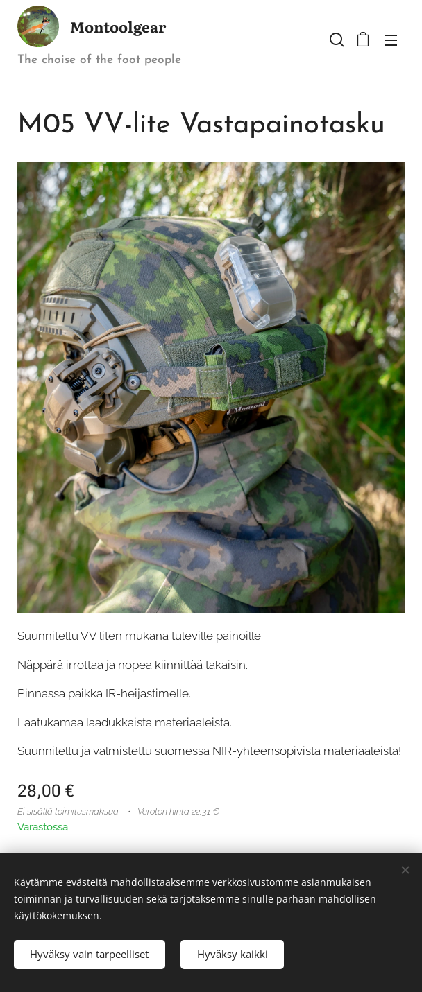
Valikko (391, 40)
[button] (335, 39)
